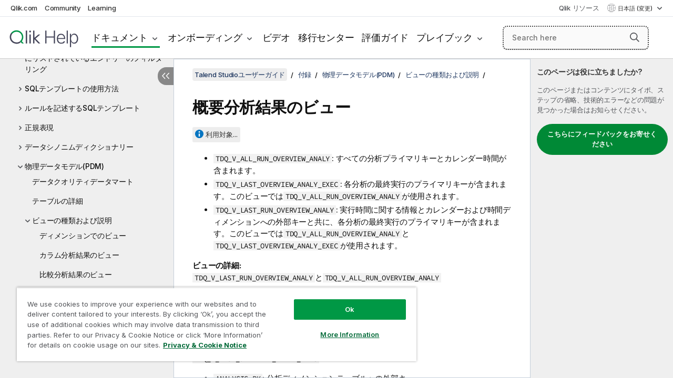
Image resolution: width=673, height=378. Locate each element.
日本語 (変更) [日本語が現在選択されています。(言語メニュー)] (636, 8)
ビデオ (276, 37)
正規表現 (39, 127)
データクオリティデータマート (83, 181)
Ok (341, 301)
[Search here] (576, 38)
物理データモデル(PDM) (64, 166)
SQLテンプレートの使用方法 (72, 88)
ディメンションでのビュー (82, 235)
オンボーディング (205, 37)
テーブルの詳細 (57, 200)
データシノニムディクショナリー (79, 146)
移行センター (326, 37)
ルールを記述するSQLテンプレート (82, 107)
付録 (305, 74)
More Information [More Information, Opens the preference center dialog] (341, 326)
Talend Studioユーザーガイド (240, 74)
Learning (102, 8)
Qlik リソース (579, 8)
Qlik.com (24, 8)
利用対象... (222, 134)
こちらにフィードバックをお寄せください (602, 139)
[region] (212, 320)
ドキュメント (119, 37)
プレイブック (444, 37)
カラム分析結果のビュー (79, 254)
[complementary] (602, 218)
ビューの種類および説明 (71, 220)
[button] (635, 37)
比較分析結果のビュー (75, 274)
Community (63, 8)
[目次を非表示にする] (166, 76)
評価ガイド (385, 37)
